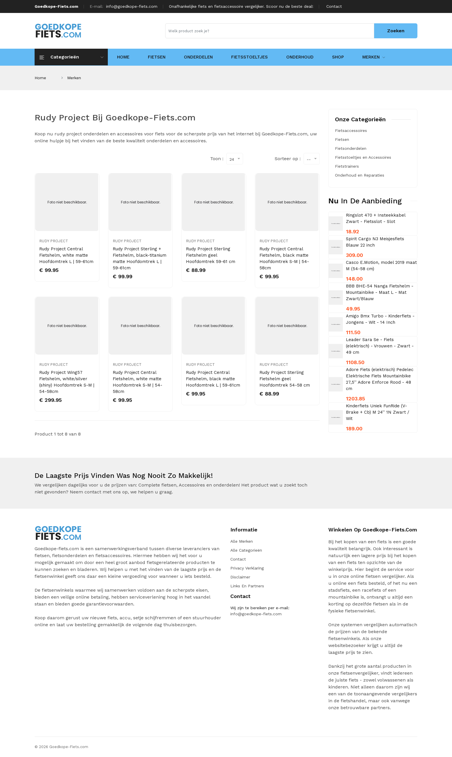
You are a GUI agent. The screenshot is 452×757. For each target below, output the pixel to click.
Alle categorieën (246, 550)
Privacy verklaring (247, 568)
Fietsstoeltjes (249, 57)
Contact (334, 6)
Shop (338, 57)
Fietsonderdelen (350, 148)
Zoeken (395, 30)
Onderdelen (198, 57)
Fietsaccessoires (351, 130)
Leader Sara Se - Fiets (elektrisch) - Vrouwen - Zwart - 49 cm (380, 346)
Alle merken (241, 541)
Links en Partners (247, 586)
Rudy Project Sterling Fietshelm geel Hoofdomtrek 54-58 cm (284, 379)
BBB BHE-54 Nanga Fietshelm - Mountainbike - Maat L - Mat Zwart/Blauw (379, 292)
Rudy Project (53, 241)
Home (40, 77)
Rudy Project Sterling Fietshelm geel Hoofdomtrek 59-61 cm (210, 255)
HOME (123, 57)
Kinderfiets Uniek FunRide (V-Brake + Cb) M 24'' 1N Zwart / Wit (377, 412)
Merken (373, 57)
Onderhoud (300, 57)
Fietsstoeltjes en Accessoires (363, 157)
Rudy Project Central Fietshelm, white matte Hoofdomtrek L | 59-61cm (66, 255)
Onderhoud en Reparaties (359, 175)
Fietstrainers (347, 166)
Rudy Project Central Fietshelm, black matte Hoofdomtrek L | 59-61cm (213, 379)
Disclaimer (240, 577)
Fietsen (156, 57)
